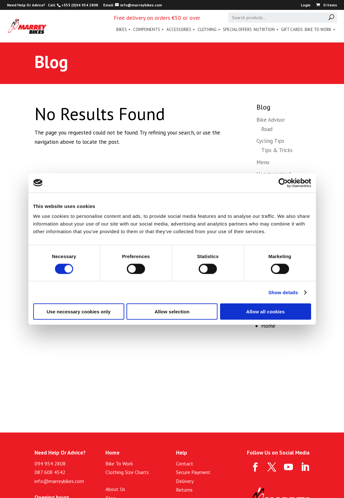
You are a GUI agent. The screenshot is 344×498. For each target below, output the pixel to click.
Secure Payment (193, 472)
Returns (184, 490)
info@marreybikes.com (59, 481)
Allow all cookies (265, 311)
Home (268, 325)
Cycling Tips (270, 140)
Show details (283, 292)
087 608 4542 (49, 472)
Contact (184, 463)
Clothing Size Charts (127, 472)
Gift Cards (292, 29)
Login (305, 5)
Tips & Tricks (277, 150)
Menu (262, 162)
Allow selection (172, 311)
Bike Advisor (270, 119)
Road (266, 129)
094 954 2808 (50, 463)
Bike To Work (320, 29)
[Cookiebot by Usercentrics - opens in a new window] (283, 183)
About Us (115, 489)
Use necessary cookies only (79, 311)
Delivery (185, 481)
